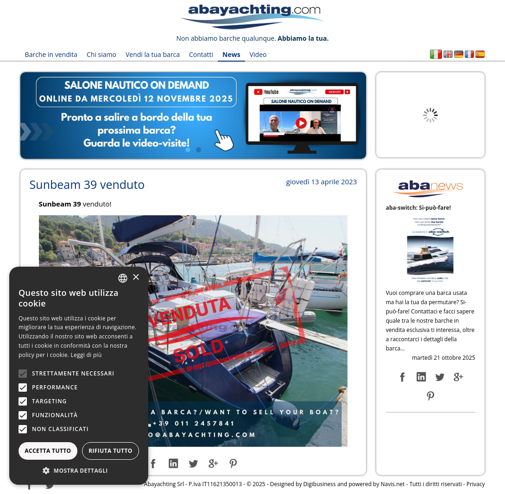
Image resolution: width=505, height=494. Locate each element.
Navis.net (393, 484)
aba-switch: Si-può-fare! (418, 208)
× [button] (135, 277)
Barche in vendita (51, 54)
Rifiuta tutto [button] (110, 451)
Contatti (201, 54)
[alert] (78, 376)
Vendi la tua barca (153, 54)
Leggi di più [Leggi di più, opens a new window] (86, 355)
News (231, 54)
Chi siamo (101, 54)
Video (258, 54)
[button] (79, 470)
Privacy (476, 484)
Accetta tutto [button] (48, 451)
